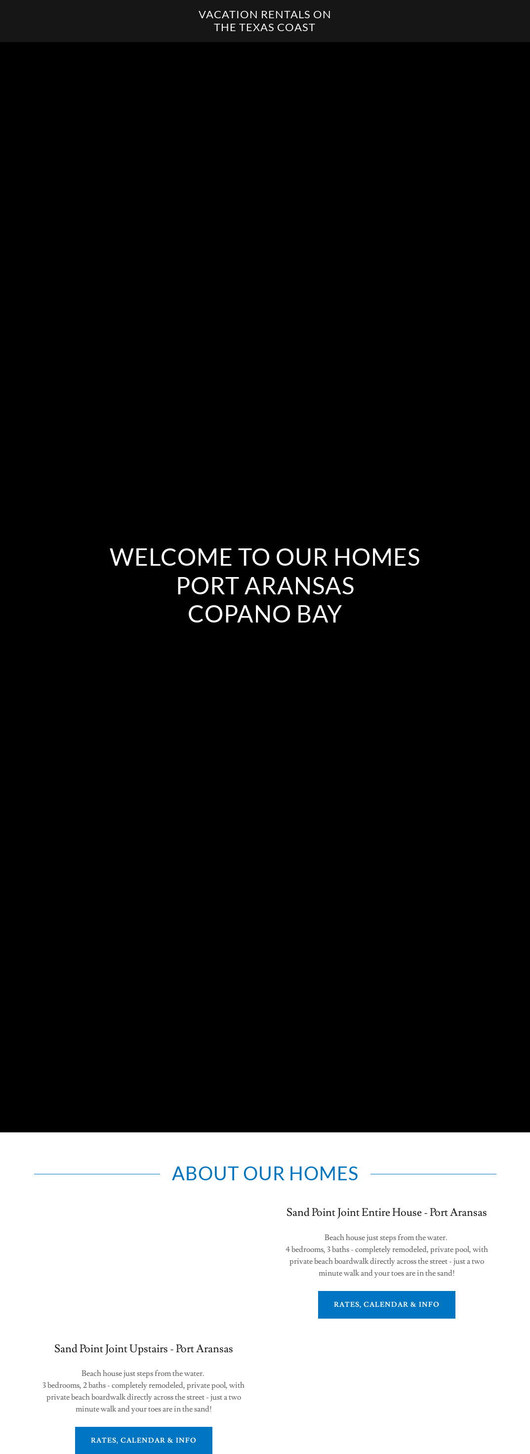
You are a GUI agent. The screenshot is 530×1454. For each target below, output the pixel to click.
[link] (265, 29)
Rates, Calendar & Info (387, 1304)
